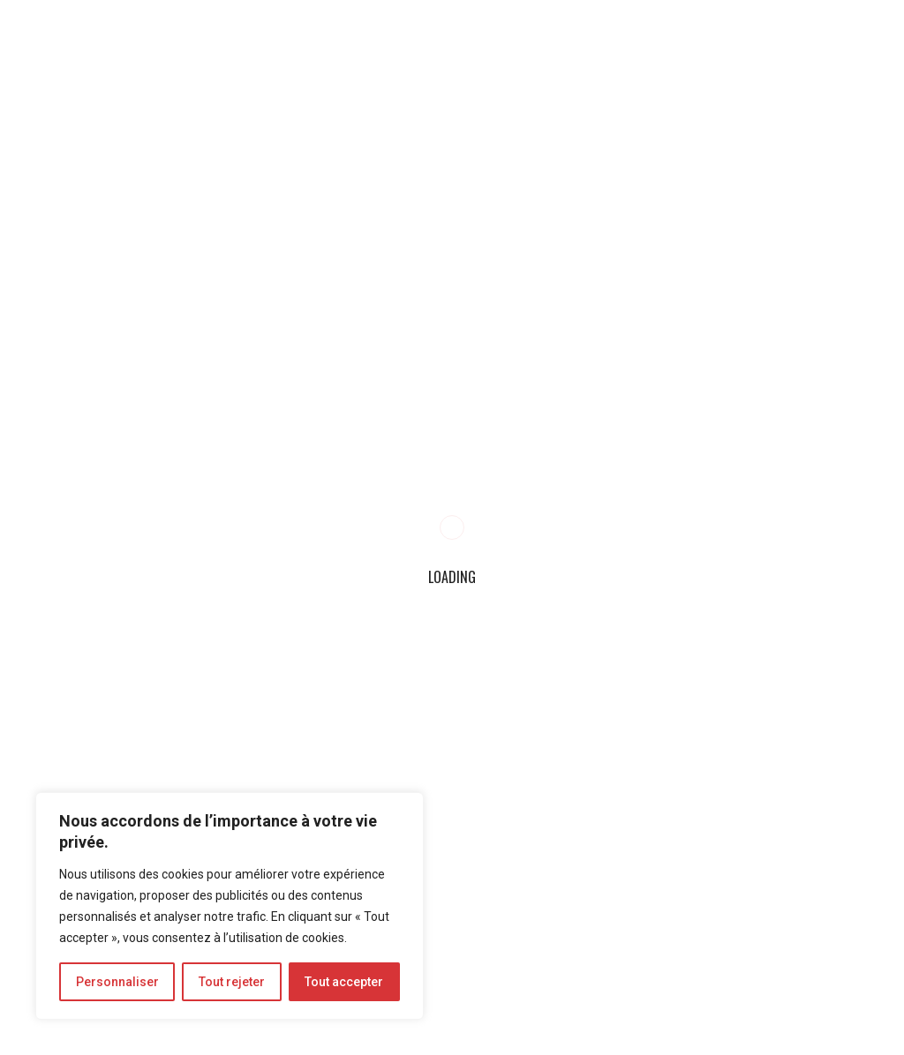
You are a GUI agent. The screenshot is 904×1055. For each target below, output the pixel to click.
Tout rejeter (232, 982)
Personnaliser (117, 982)
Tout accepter (344, 982)
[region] (229, 906)
